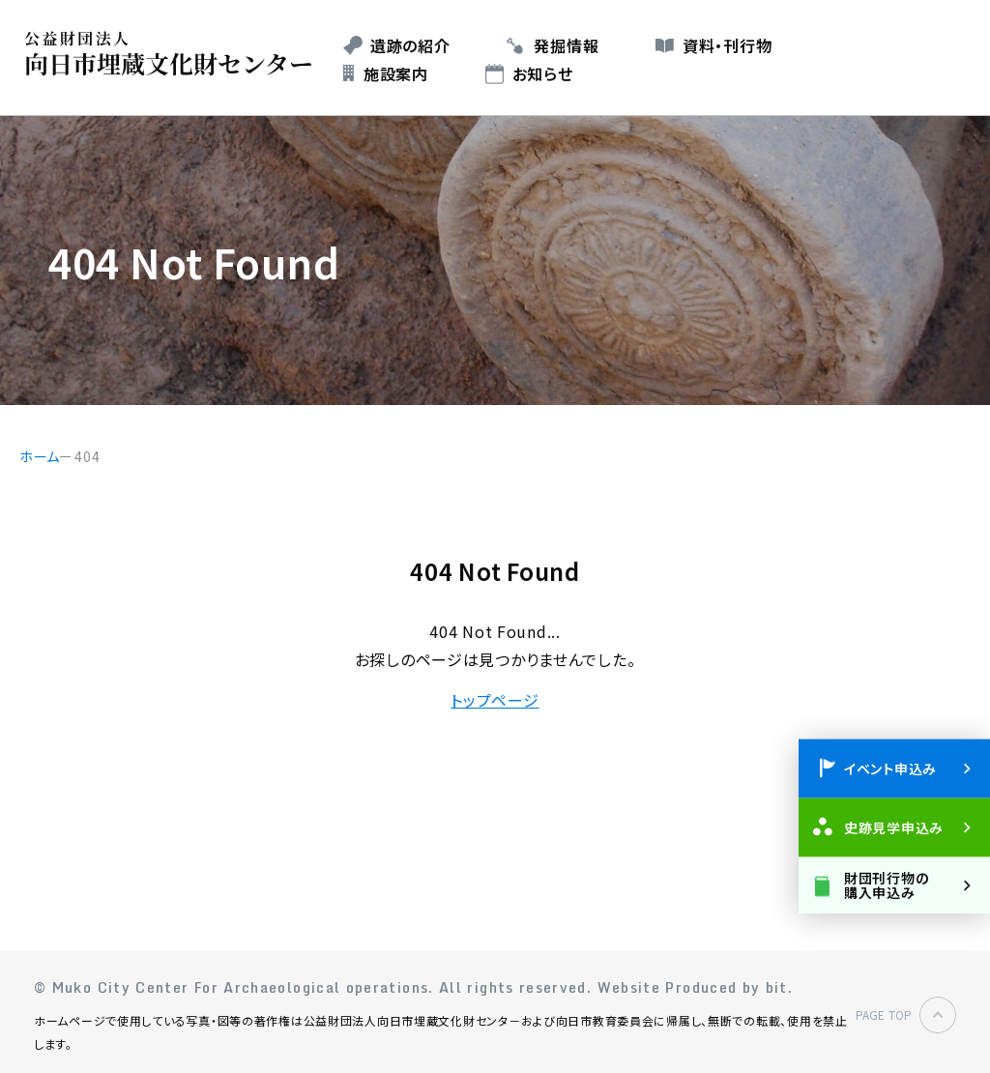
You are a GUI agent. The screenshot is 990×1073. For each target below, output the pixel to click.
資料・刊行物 (727, 45)
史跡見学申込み (894, 826)
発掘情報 (566, 45)
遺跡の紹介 (410, 45)
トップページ (495, 699)
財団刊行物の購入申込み (886, 884)
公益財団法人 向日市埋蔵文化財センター (173, 53)
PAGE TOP (884, 1014)
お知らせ (542, 73)
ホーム (39, 456)
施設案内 (396, 73)
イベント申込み (890, 767)
